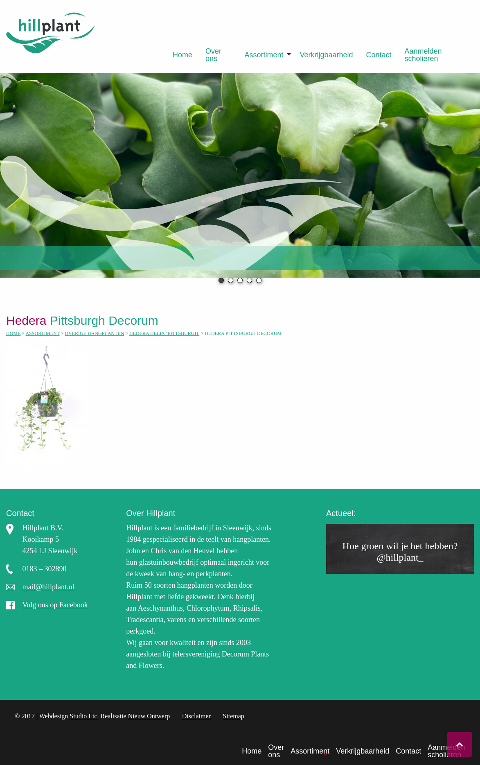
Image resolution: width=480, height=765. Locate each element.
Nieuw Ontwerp (149, 716)
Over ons (213, 55)
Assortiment (263, 55)
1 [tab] (221, 280)
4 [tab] (249, 280)
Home (182, 55)
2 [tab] (230, 280)
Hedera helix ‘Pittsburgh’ (164, 333)
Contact (379, 55)
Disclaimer (196, 716)
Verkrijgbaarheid (326, 55)
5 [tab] (258, 280)
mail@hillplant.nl (48, 587)
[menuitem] (182, 55)
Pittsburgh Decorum (87, 320)
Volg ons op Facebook (55, 605)
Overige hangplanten (94, 333)
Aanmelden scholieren (423, 55)
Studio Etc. (84, 716)
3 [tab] (240, 280)
